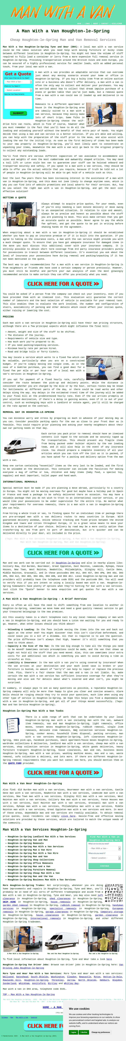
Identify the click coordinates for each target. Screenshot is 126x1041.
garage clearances (57, 912)
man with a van (81, 166)
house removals (61, 902)
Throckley (57, 980)
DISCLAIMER (117, 24)
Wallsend (8, 977)
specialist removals (63, 908)
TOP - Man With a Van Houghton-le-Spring (29, 994)
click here (68, 816)
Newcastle (85, 977)
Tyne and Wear (80, 973)
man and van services (53, 813)
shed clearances (60, 898)
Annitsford (38, 983)
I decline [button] (84, 1032)
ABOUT (95, 24)
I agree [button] (73, 1032)
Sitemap (5, 1017)
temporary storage (112, 912)
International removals (46, 918)
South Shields (39, 977)
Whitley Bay (71, 983)
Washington (57, 977)
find (12, 789)
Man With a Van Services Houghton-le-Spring (45, 830)
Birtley (52, 983)
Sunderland (9, 983)
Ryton (97, 977)
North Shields (87, 980)
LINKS (87, 24)
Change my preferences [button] (101, 1032)
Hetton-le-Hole (112, 977)
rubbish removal (70, 905)
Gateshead (22, 977)
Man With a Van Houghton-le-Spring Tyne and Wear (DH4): (41, 47)
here (109, 959)
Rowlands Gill (12, 980)
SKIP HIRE (9, 902)
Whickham (24, 983)
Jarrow (71, 980)
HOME (79, 24)
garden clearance (106, 915)
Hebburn (104, 980)
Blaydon (117, 980)
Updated (34, 1017)
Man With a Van (22, 1017)
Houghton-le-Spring (68, 563)
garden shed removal (15, 905)
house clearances (47, 915)
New (11, 1017)
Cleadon (71, 977)
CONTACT (105, 24)
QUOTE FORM (14, 763)
